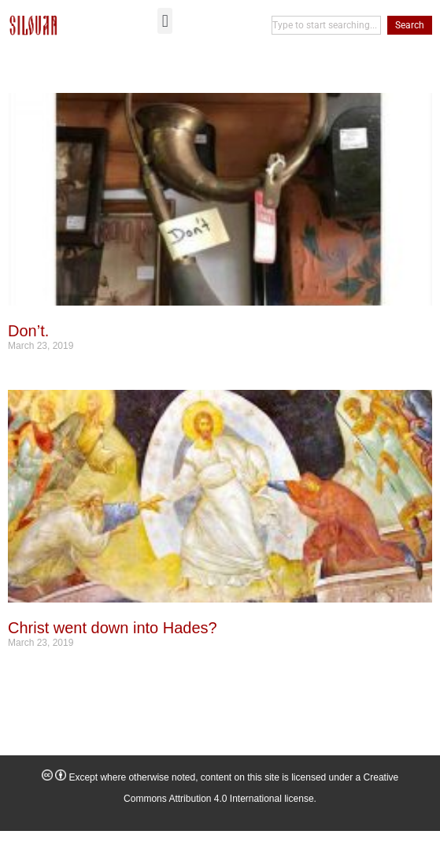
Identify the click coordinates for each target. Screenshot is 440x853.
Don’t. (28, 330)
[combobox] (326, 25)
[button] (164, 21)
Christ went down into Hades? (112, 627)
